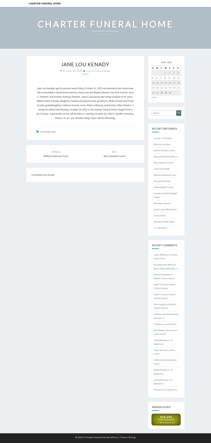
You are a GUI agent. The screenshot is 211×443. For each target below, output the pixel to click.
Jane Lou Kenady (162, 168)
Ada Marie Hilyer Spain (164, 221)
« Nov (154, 97)
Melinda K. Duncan (162, 203)
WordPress (112, 437)
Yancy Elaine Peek (162, 181)
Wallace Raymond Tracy (165, 175)
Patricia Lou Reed (162, 144)
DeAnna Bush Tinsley (164, 187)
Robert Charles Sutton (164, 150)
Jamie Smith (160, 215)
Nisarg (132, 437)
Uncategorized (47, 131)
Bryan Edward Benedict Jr (166, 156)
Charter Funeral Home (45, 3)
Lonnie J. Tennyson (163, 138)
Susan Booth (160, 350)
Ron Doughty (160, 304)
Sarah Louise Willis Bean (165, 209)
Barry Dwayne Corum (163, 162)
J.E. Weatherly (160, 227)
